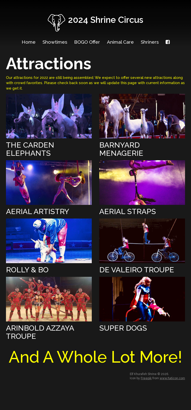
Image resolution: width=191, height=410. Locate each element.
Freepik (146, 378)
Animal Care (120, 42)
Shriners (150, 42)
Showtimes (55, 42)
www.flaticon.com (172, 378)
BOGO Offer (87, 42)
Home (29, 42)
